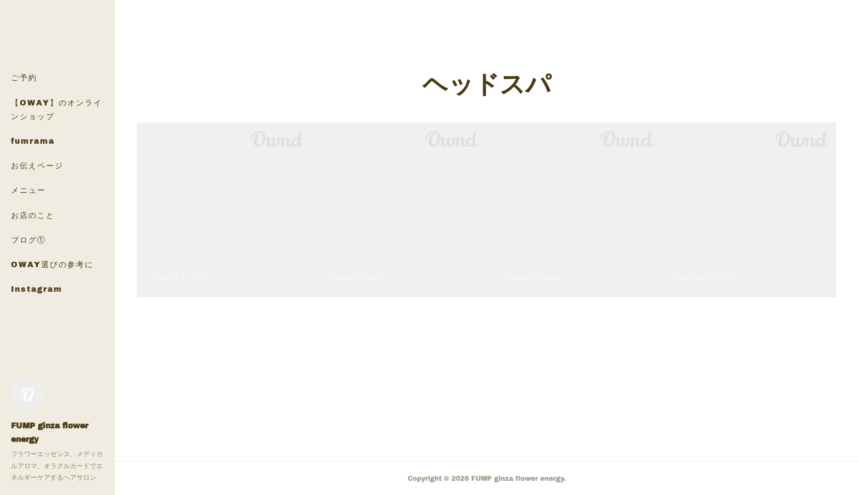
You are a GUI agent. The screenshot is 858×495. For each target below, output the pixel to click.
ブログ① (28, 239)
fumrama (33, 140)
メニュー (28, 190)
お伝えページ (37, 165)
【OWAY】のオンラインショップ (56, 109)
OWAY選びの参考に (52, 264)
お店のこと (33, 215)
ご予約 (24, 77)
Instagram (36, 289)
